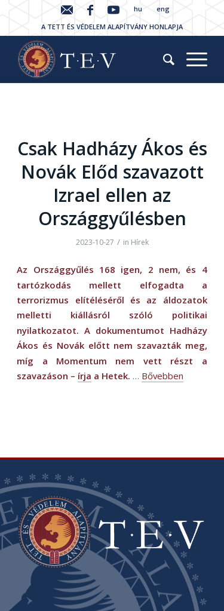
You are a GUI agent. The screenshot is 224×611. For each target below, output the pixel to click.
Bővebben (162, 376)
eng (163, 8)
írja (84, 376)
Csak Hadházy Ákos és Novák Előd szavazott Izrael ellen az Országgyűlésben (112, 183)
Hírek (140, 242)
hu (138, 8)
